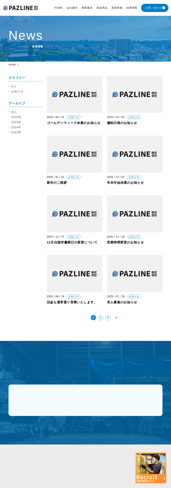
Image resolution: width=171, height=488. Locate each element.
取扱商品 (102, 7)
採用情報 (132, 7)
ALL (14, 86)
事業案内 (87, 7)
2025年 (16, 122)
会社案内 (72, 7)
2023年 (16, 132)
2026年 (16, 117)
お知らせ (17, 91)
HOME (58, 7)
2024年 (16, 127)
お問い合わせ (153, 7)
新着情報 (117, 7)
